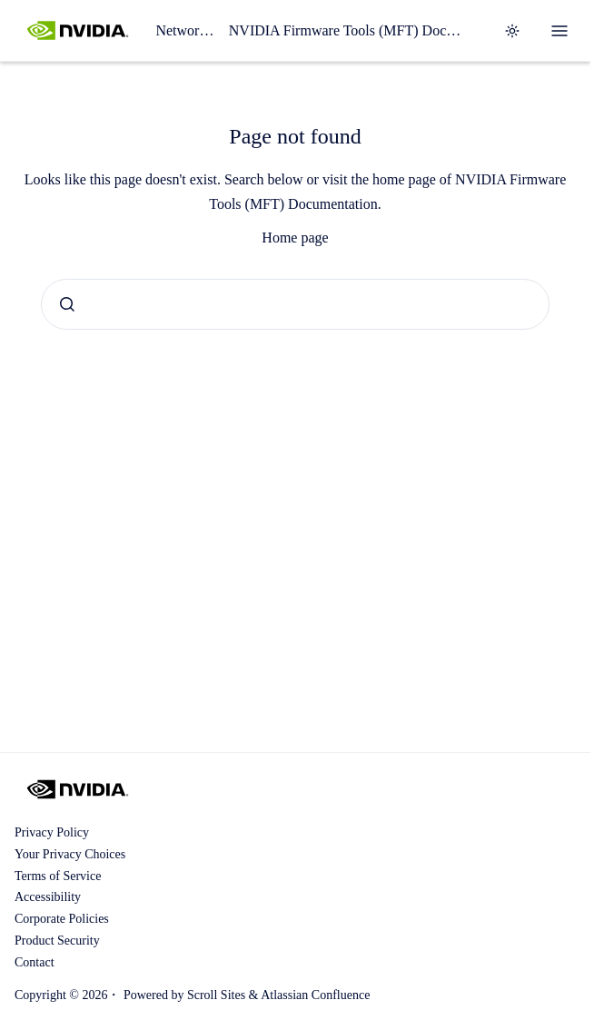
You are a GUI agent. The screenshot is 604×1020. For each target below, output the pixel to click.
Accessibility (48, 897)
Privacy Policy (52, 832)
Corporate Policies (62, 919)
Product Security (57, 940)
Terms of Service (58, 876)
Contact (34, 962)
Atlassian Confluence (315, 995)
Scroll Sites (216, 995)
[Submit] (67, 304)
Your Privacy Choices (70, 854)
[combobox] (295, 304)
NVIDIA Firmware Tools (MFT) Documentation (348, 30)
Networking (184, 30)
